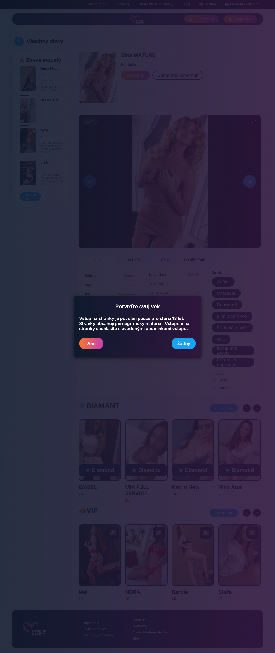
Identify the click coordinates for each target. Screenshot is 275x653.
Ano (91, 343)
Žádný (183, 343)
